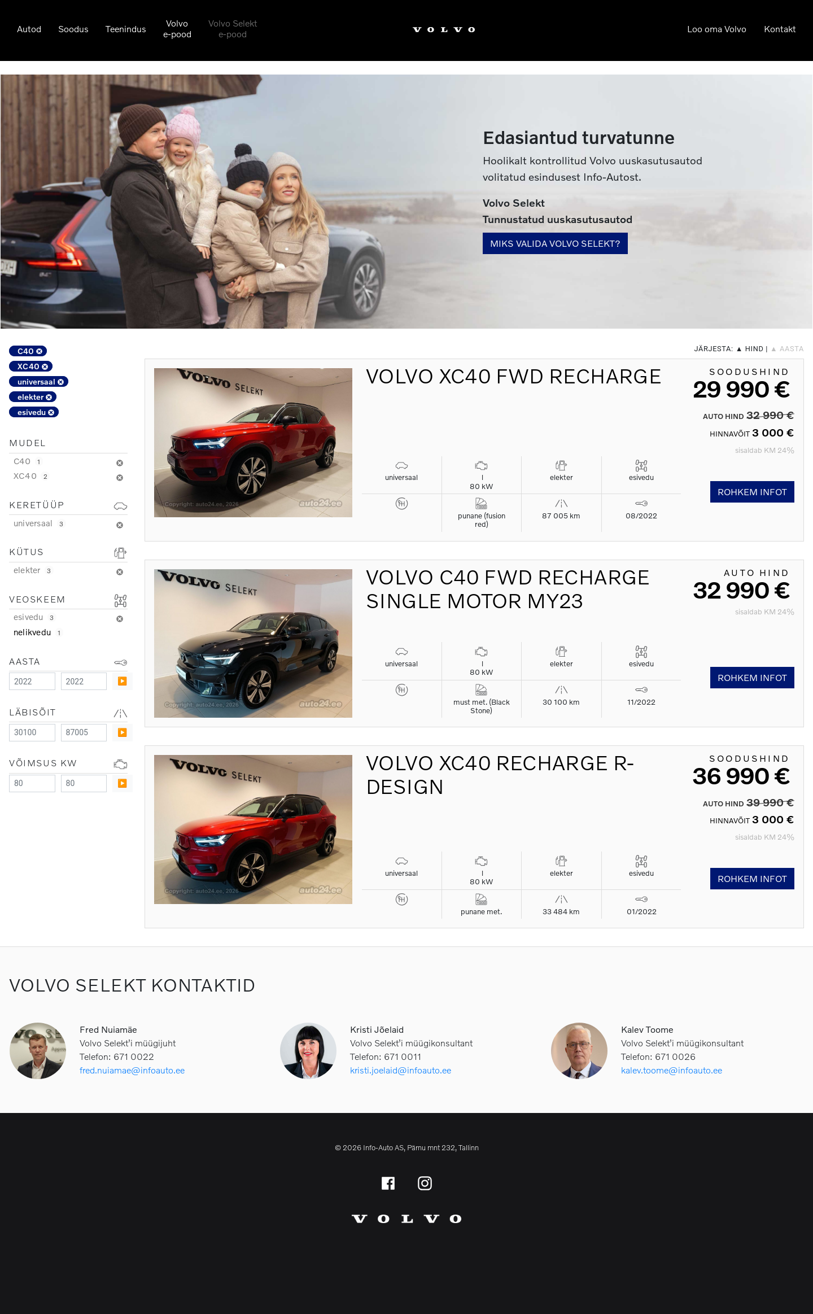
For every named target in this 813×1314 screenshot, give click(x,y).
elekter (35, 396)
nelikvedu (38, 632)
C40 (30, 351)
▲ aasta (787, 348)
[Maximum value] (84, 681)
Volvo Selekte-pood (232, 28)
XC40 (33, 366)
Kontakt (780, 28)
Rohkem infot (752, 491)
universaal (41, 381)
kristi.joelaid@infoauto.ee (400, 1069)
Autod (29, 28)
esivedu (36, 412)
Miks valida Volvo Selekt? (555, 243)
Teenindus (126, 28)
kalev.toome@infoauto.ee (671, 1069)
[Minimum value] (32, 681)
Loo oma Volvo (716, 28)
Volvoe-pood (177, 28)
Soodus (73, 28)
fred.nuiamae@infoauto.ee (132, 1069)
